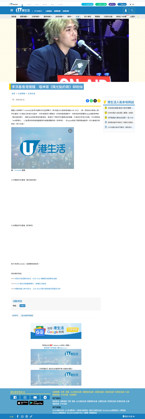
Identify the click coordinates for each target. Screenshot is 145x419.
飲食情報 (59, 16)
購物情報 (47, 16)
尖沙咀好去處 (76, 391)
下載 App (123, 4)
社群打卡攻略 (102, 4)
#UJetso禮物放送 (59, 412)
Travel (29, 4)
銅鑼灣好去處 (88, 391)
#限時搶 (123, 410)
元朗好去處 (99, 391)
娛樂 (69, 16)
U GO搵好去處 (88, 4)
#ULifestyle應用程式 (111, 410)
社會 (77, 16)
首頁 (13, 93)
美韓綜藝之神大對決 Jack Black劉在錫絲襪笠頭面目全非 (38, 288)
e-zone (60, 4)
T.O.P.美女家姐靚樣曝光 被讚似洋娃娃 (30, 283)
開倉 (67, 391)
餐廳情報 (56, 394)
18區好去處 (108, 16)
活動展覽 (56, 391)
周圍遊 (97, 16)
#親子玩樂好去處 (95, 410)
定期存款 (66, 11)
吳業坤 (15, 315)
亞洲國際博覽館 (27, 315)
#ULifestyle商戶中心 (75, 412)
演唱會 (13, 16)
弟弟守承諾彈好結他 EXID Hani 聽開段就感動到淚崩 (36, 278)
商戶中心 (112, 4)
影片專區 (87, 16)
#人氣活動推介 (70, 410)
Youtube (18, 170)
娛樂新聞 (57, 11)
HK (22, 4)
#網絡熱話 (93, 412)
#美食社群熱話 (82, 410)
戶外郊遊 (64, 394)
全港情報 (21, 93)
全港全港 (31, 93)
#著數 (86, 412)
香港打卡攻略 (121, 16)
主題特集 (133, 16)
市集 (62, 391)
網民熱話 (55, 401)
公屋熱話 (48, 11)
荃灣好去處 (109, 391)
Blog (52, 4)
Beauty (45, 4)
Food (36, 4)
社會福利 (73, 394)
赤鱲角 (22, 306)
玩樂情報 (35, 16)
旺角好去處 (119, 391)
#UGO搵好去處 (58, 410)
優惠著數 (23, 16)
